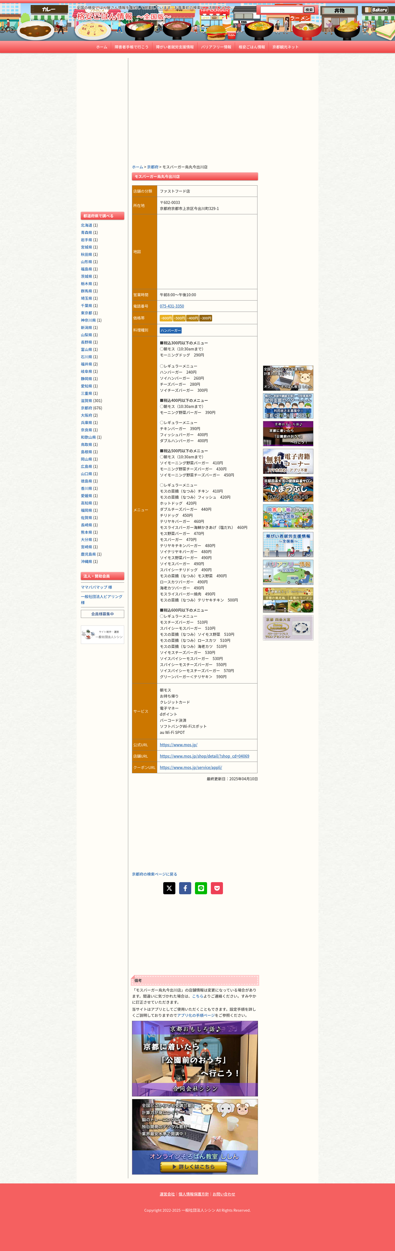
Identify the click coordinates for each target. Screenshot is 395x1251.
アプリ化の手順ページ (196, 1015)
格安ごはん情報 (252, 46)
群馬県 (86, 290)
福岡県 (86, 510)
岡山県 (86, 459)
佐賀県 (86, 517)
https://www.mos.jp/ (178, 744)
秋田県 (86, 254)
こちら (198, 996)
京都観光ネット (285, 46)
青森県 (86, 232)
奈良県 (86, 429)
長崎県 (86, 524)
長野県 (86, 342)
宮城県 (86, 247)
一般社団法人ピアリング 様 (101, 599)
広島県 (86, 466)
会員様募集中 (102, 613)
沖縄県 (86, 561)
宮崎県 (86, 546)
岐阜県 (86, 371)
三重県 (86, 393)
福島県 (86, 269)
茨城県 (86, 276)
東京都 (86, 312)
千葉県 (86, 305)
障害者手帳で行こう (132, 46)
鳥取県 (86, 444)
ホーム (102, 46)
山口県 (86, 473)
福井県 (86, 364)
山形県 (86, 261)
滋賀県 (86, 400)
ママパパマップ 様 (96, 587)
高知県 (86, 502)
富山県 (86, 349)
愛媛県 (86, 495)
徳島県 (86, 481)
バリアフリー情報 (216, 46)
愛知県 (86, 386)
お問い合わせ (224, 1194)
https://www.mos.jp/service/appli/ (191, 767)
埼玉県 (86, 298)
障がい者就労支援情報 (175, 46)
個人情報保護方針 (194, 1194)
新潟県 (86, 327)
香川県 (86, 488)
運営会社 (167, 1194)
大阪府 (86, 415)
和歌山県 (88, 437)
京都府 (152, 166)
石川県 (86, 356)
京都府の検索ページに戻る (154, 874)
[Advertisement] (195, 93)
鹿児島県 (88, 554)
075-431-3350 (172, 306)
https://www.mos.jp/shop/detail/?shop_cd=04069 (204, 756)
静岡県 (86, 378)
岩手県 (86, 239)
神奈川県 (88, 320)
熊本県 (86, 532)
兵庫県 (86, 422)
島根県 (86, 451)
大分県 (86, 539)
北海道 (86, 225)
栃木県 (86, 283)
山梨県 (86, 334)
